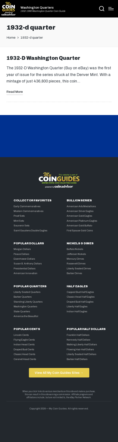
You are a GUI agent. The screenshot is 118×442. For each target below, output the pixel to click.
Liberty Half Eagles (77, 306)
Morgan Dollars (22, 249)
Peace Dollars (21, 254)
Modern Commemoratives (28, 211)
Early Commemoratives (27, 206)
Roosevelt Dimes (76, 263)
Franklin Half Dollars (78, 335)
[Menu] (111, 8)
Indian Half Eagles (77, 311)
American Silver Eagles (80, 211)
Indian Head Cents (24, 344)
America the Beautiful (26, 316)
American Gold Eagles (79, 216)
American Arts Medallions (81, 206)
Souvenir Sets (21, 225)
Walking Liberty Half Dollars (82, 344)
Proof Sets (19, 216)
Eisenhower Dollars (24, 258)
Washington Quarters (37, 7)
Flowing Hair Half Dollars (80, 349)
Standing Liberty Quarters (28, 301)
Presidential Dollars (24, 268)
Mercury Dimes (75, 258)
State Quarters (22, 311)
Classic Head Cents (24, 354)
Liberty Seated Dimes (79, 268)
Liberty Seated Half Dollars (81, 354)
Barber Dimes (74, 273)
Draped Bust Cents (24, 349)
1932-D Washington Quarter (43, 58)
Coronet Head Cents (25, 359)
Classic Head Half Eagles (80, 296)
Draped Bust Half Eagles (80, 301)
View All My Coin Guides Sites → (59, 372)
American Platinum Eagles (82, 220)
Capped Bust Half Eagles (80, 292)
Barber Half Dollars (77, 359)
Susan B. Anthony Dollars (28, 263)
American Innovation (25, 273)
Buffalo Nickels (75, 249)
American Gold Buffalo (79, 225)
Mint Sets (19, 220)
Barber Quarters (22, 296)
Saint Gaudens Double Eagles (30, 230)
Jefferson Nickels (76, 254)
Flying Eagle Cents (24, 339)
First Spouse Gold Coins (80, 230)
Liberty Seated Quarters (27, 292)
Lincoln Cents (21, 335)
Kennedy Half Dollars (78, 339)
